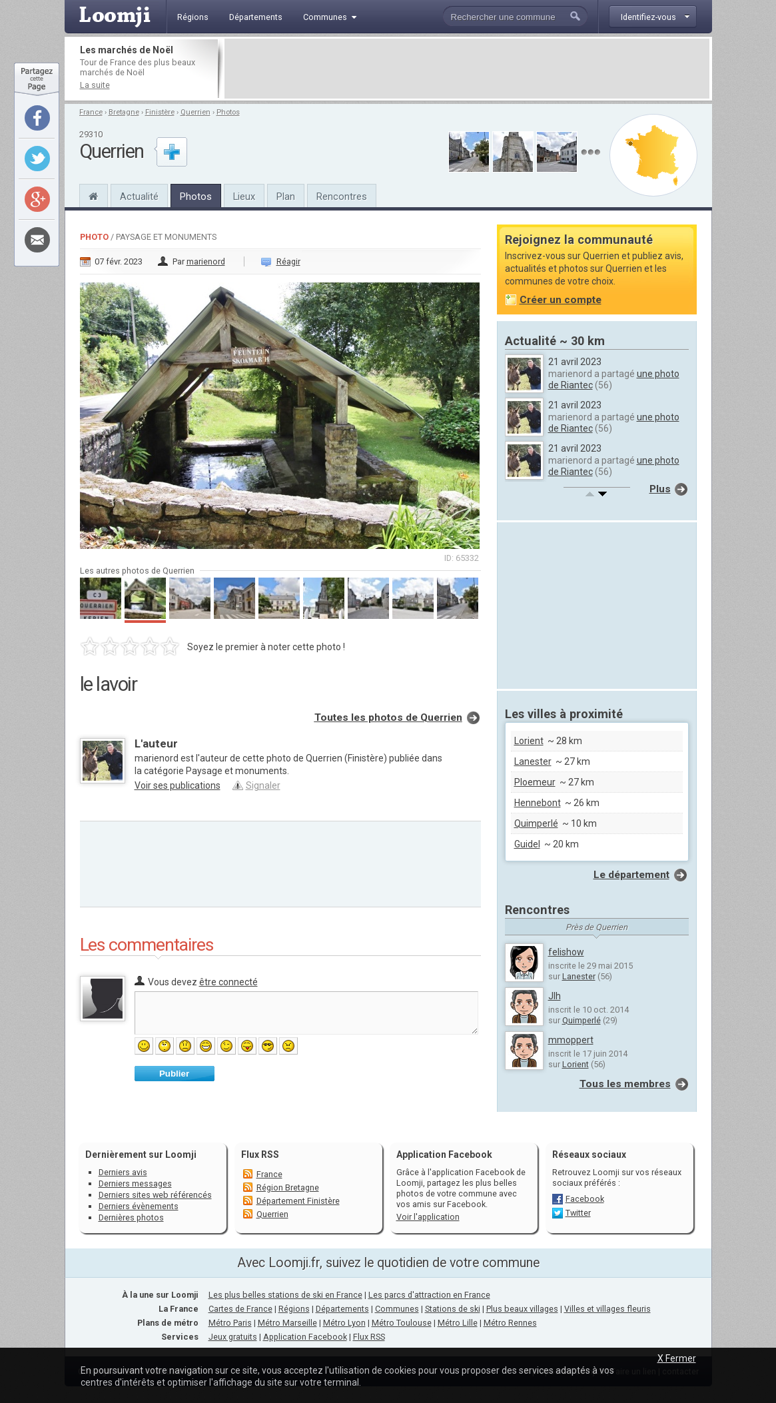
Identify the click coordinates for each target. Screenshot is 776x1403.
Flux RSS (260, 1154)
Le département (631, 875)
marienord (206, 261)
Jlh (554, 996)
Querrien (195, 112)
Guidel (527, 844)
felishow (566, 952)
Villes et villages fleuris (607, 1309)
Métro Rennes (510, 1323)
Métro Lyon (344, 1323)
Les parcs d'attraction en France (429, 1295)
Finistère (160, 112)
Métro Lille (458, 1323)
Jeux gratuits (232, 1337)
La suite (95, 85)
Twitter (578, 1213)
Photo (94, 237)
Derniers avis (123, 1172)
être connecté (228, 982)
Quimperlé (536, 823)
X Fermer (676, 1358)
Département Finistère (298, 1201)
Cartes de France (240, 1309)
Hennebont (537, 802)
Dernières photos (131, 1217)
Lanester (533, 761)
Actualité (139, 197)
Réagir (288, 261)
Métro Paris (230, 1323)
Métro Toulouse (402, 1323)
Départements (342, 1309)
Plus (660, 489)
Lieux (244, 197)
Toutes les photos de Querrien (388, 717)
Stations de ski (452, 1309)
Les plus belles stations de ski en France (285, 1295)
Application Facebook (305, 1337)
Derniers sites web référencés (155, 1195)
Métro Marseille (287, 1323)
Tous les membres (625, 1084)
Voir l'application (428, 1217)
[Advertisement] (466, 69)
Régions (294, 1309)
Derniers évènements (139, 1206)
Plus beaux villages (522, 1309)
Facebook (585, 1199)
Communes (397, 1309)
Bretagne (124, 112)
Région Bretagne (287, 1187)
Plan (285, 197)
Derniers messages (135, 1183)
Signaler (263, 785)
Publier (174, 1074)
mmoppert (570, 1040)
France (91, 112)
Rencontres (341, 197)
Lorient (529, 740)
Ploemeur (535, 782)
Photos (228, 112)
